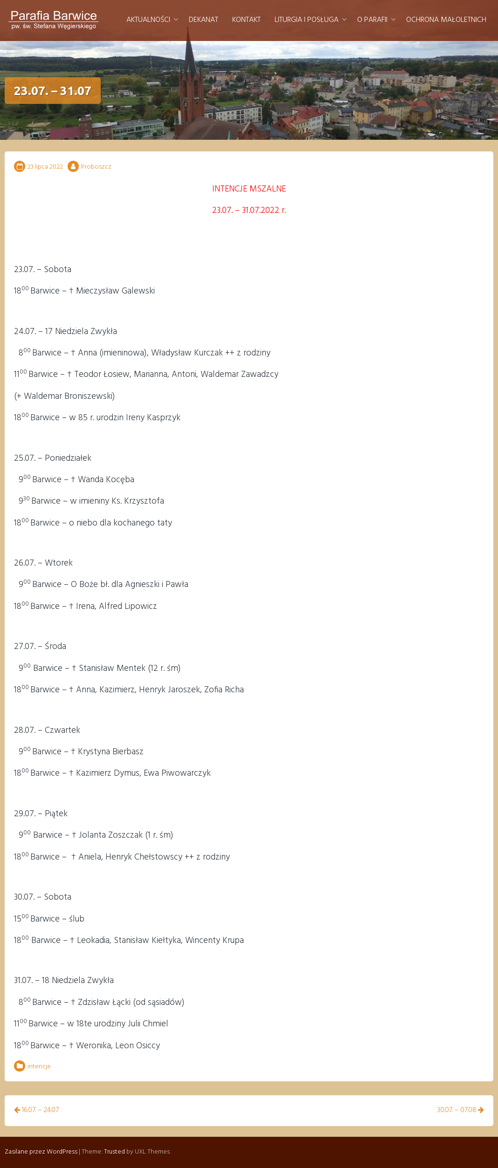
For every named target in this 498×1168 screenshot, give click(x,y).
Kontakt (246, 20)
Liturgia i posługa (307, 20)
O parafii (372, 20)
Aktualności (148, 20)
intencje (39, 1066)
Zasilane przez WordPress (41, 1152)
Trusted (114, 1152)
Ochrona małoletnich (446, 20)
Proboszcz (96, 167)
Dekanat (203, 20)
